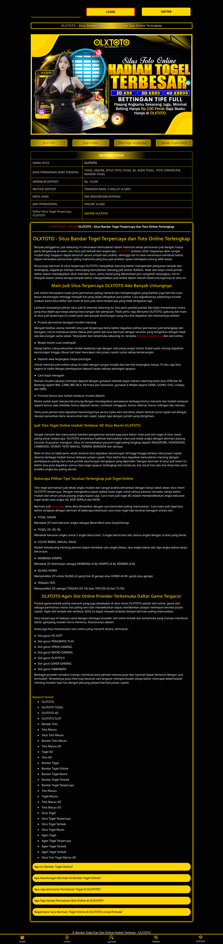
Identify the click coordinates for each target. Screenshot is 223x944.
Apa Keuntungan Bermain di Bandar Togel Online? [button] (67, 878)
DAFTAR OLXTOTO (96, 213)
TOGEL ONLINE (68, 227)
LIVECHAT (200, 939)
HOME (53, 227)
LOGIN (67, 939)
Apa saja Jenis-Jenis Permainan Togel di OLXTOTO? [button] (67, 889)
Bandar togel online (150, 336)
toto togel (58, 506)
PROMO (156, 939)
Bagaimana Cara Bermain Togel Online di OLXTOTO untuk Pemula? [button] (78, 912)
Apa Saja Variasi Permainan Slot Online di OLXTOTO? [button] (69, 900)
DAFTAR (111, 939)
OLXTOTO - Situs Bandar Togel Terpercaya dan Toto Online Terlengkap (111, 25)
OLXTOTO (90, 163)
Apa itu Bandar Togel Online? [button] (53, 867)
